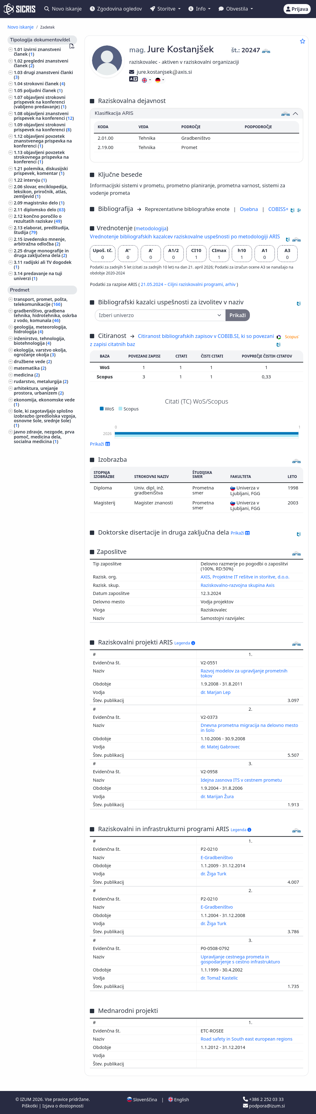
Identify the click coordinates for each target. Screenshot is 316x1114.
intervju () (35, 180)
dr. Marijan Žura (218, 796)
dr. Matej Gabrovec (221, 747)
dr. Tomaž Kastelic (220, 978)
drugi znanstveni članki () (43, 74)
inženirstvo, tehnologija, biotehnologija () (39, 340)
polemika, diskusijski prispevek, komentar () (41, 171)
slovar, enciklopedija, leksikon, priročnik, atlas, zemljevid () (41, 191)
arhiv (231, 284)
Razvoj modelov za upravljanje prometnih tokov (244, 673)
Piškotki (30, 1106)
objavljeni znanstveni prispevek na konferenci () (44, 115)
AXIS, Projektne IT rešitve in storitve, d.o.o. (245, 577)
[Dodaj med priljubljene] (302, 41)
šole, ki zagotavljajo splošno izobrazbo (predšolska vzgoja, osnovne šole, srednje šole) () (45, 418)
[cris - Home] (19, 9)
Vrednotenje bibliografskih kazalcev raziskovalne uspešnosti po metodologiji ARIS (185, 236)
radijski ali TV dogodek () (42, 264)
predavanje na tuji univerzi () (38, 275)
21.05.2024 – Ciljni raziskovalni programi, (183, 284)
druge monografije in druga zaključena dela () (41, 253)
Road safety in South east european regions (247, 1039)
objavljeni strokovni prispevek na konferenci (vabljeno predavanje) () (40, 102)
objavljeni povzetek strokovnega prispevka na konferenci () (41, 157)
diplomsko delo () (44, 210)
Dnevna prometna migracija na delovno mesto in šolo (249, 727)
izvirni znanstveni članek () (37, 51)
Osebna (249, 209)
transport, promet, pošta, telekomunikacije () (40, 301)
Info (197, 8)
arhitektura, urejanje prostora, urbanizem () (39, 390)
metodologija (151, 228)
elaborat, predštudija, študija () (41, 230)
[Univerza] (160, 315)
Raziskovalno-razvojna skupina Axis (238, 585)
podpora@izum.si (264, 1106)
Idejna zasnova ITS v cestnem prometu (242, 780)
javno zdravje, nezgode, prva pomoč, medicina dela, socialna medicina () (44, 436)
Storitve (163, 8)
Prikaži (100, 444)
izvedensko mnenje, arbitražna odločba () (40, 241)
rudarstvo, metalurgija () (41, 381)
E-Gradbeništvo (217, 857)
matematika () (30, 368)
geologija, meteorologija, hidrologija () (40, 329)
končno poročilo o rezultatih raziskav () (38, 218)
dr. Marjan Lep (216, 692)
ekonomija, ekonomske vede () (44, 402)
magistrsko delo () (44, 203)
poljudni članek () (43, 90)
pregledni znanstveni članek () (41, 63)
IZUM (26, 1099)
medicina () (27, 375)
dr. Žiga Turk (214, 874)
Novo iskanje (63, 8)
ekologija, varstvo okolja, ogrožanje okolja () (40, 352)
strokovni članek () (44, 84)
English (178, 1099)
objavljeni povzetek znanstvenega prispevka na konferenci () (43, 140)
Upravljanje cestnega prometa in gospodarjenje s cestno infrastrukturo (241, 959)
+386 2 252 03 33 (263, 1099)
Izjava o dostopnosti (63, 1106)
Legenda (184, 643)
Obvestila (234, 8)
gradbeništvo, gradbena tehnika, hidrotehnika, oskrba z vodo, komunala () (45, 315)
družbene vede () (33, 361)
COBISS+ (278, 209)
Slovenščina (142, 1099)
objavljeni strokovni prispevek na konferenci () (42, 127)
